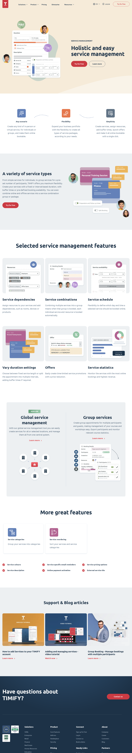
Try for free (121, 4)
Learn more (100, 64)
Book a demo (80, 743)
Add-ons (53, 736)
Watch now (50, 658)
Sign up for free (81, 733)
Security (53, 743)
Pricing (44, 4)
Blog (103, 743)
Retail (27, 739)
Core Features (55, 733)
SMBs (27, 733)
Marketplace (54, 739)
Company (105, 733)
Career (104, 736)
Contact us (117, 697)
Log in (78, 736)
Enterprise (56, 4)
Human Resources (31, 750)
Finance (27, 743)
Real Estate (29, 746)
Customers (105, 739)
